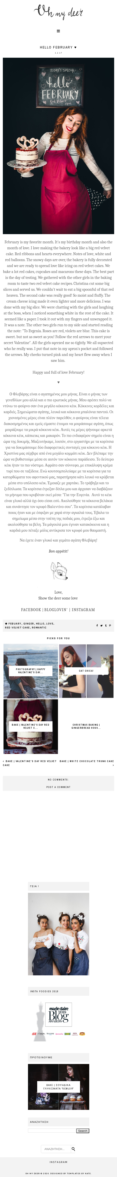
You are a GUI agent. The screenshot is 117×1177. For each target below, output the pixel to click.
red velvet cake (17, 627)
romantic (39, 627)
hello (40, 623)
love (49, 623)
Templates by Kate (79, 1173)
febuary (15, 623)
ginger (28, 623)
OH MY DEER (32, 1173)
